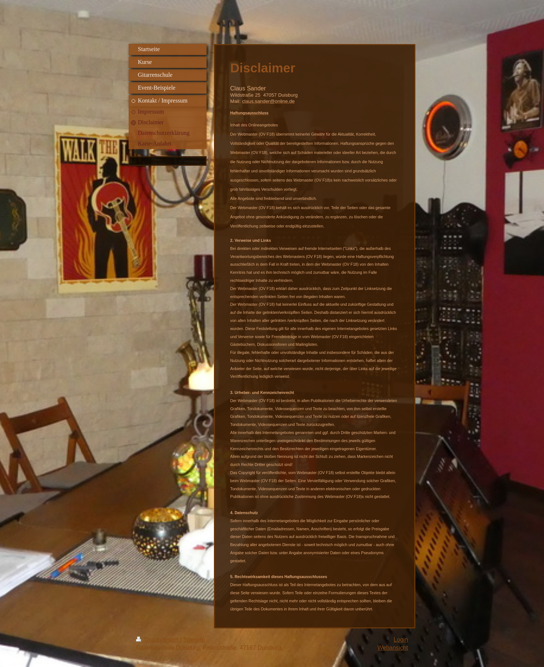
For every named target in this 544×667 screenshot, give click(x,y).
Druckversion (158, 639)
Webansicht (392, 648)
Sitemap (194, 639)
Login (401, 639)
